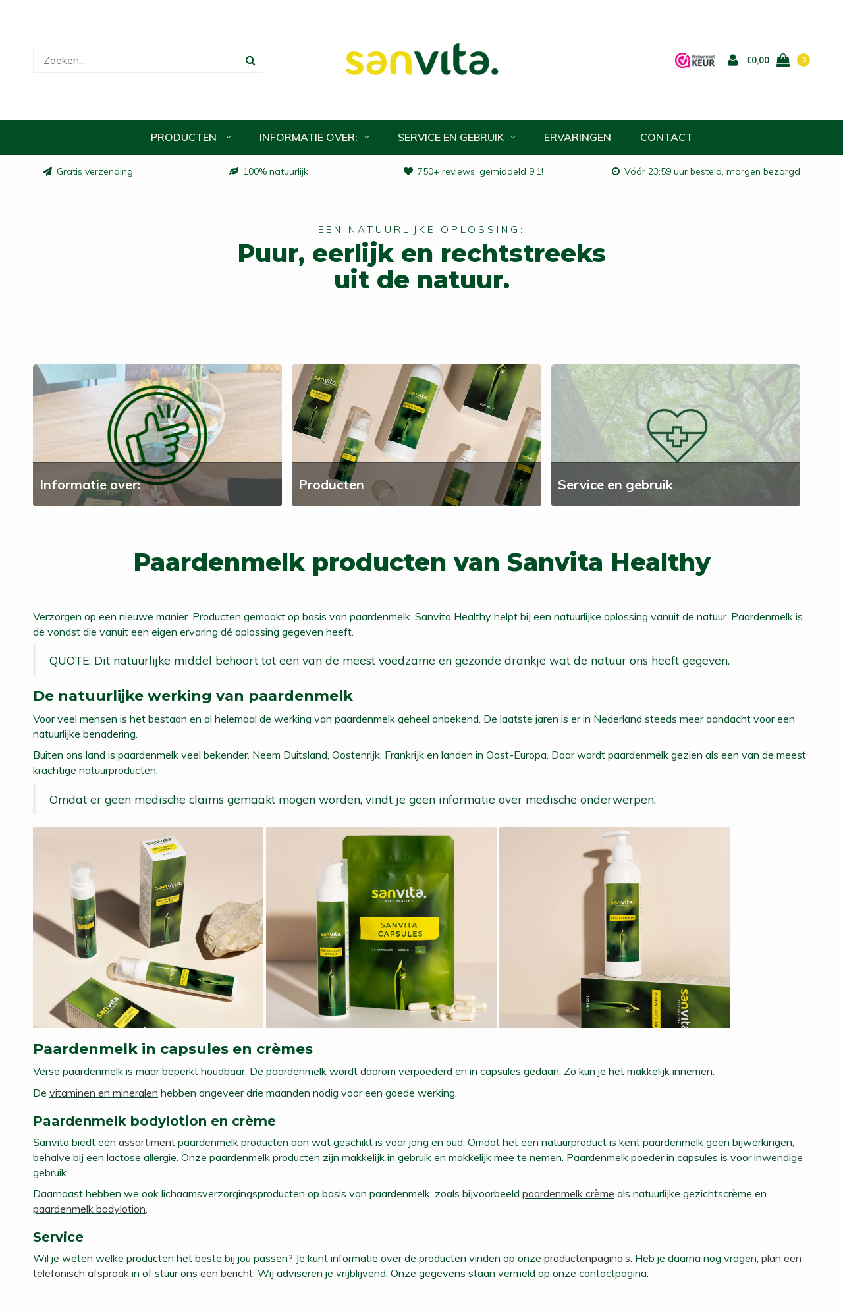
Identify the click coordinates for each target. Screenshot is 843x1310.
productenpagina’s (587, 1259)
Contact (666, 138)
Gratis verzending (88, 172)
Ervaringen (577, 138)
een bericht (226, 1274)
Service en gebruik (456, 138)
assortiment (147, 1143)
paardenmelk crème (568, 1194)
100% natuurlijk (268, 172)
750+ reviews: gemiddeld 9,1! (473, 172)
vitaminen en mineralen (103, 1094)
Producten (191, 138)
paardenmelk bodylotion (89, 1209)
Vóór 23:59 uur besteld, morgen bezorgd (706, 172)
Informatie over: (314, 138)
